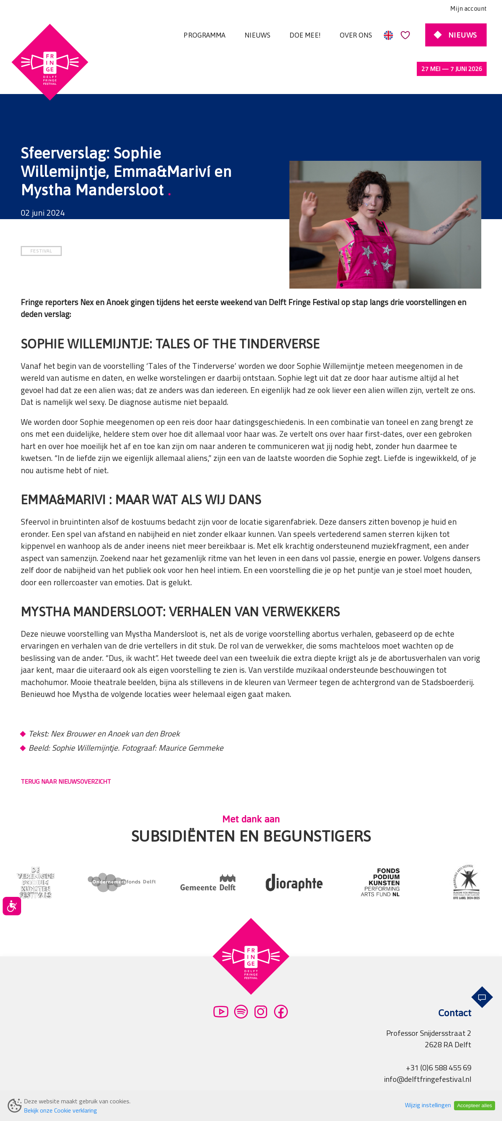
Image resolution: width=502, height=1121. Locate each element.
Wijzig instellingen (428, 1105)
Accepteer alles (474, 1105)
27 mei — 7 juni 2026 (451, 68)
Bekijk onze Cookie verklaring (60, 1110)
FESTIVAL (41, 218)
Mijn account (468, 8)
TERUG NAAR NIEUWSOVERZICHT (66, 749)
